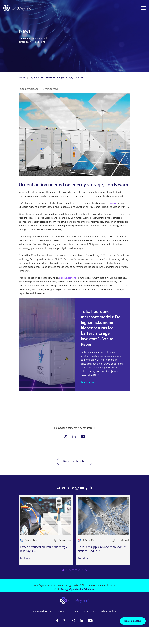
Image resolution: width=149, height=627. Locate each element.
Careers (75, 611)
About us (61, 611)
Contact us (90, 611)
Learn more (87, 382)
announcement (67, 277)
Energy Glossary (42, 611)
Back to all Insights (74, 461)
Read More (25, 558)
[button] (66, 436)
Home (22, 77)
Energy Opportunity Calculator (78, 589)
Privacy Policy (108, 611)
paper (113, 202)
